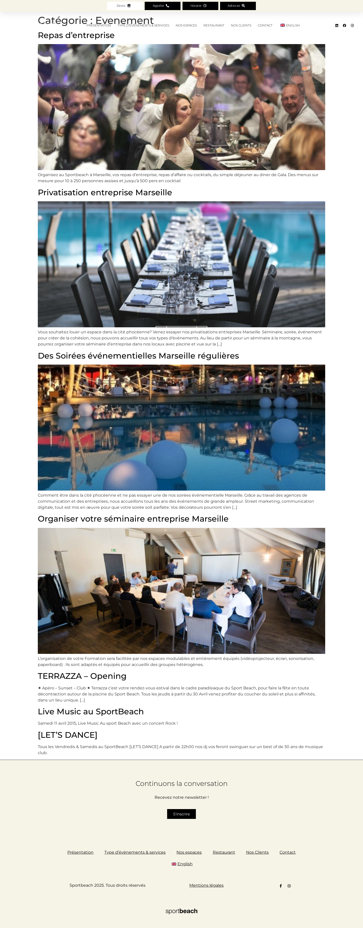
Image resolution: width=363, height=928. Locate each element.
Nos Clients (241, 25)
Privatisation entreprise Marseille (105, 192)
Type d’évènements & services (143, 25)
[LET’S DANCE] (68, 735)
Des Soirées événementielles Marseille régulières (138, 356)
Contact (265, 25)
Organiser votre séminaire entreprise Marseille (133, 519)
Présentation (98, 25)
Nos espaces (186, 25)
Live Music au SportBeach (91, 711)
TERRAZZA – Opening (82, 676)
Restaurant (213, 25)
